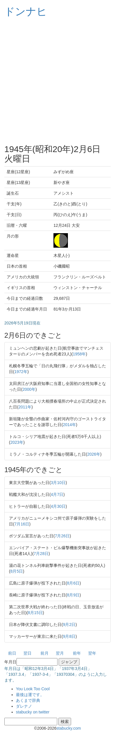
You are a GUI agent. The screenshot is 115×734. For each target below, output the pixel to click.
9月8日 (69, 636)
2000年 (29, 389)
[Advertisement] (57, 80)
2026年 (93, 454)
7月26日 (62, 536)
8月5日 (16, 571)
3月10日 (58, 482)
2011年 (24, 407)
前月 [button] (44, 653)
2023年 (16, 442)
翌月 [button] (60, 653)
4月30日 (58, 506)
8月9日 (73, 595)
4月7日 (57, 494)
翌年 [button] (92, 653)
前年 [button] (77, 653)
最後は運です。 (30, 694)
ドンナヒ (25, 11)
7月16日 (21, 524)
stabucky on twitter (32, 712)
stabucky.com (68, 728)
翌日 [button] (27, 653)
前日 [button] (12, 653)
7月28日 (41, 553)
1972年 (20, 371)
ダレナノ (24, 706)
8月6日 (73, 583)
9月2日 (69, 624)
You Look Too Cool (33, 688)
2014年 (69, 424)
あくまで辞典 (28, 700)
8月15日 (35, 612)
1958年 (79, 354)
